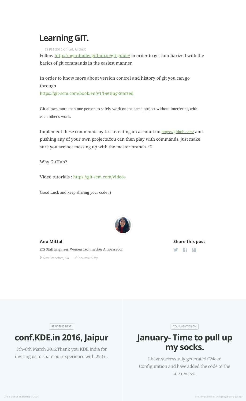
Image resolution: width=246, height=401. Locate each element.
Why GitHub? (53, 162)
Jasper (238, 396)
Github (80, 49)
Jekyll (224, 396)
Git (70, 49)
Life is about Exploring (17, 396)
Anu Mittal (51, 241)
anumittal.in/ (88, 258)
